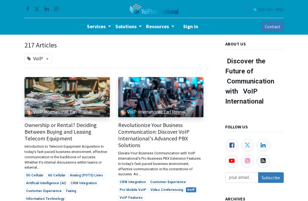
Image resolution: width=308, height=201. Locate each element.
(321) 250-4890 (270, 9)
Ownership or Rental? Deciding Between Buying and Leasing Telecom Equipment (61, 132)
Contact (272, 26)
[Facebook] (232, 145)
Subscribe (271, 177)
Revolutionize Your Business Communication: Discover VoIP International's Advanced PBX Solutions (154, 135)
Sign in (190, 26)
